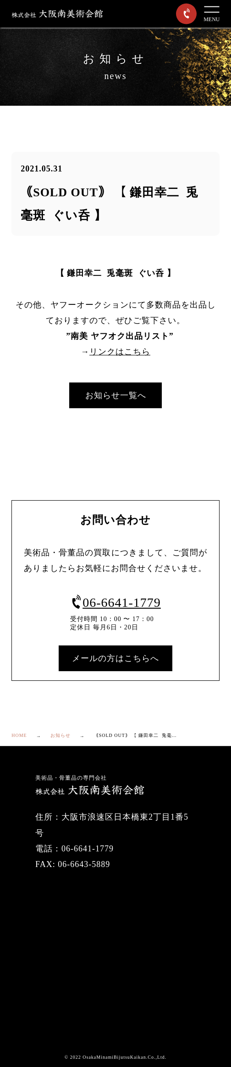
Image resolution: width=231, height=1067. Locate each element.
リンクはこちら (119, 351)
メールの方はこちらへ (115, 658)
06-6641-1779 (115, 602)
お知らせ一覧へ (115, 395)
